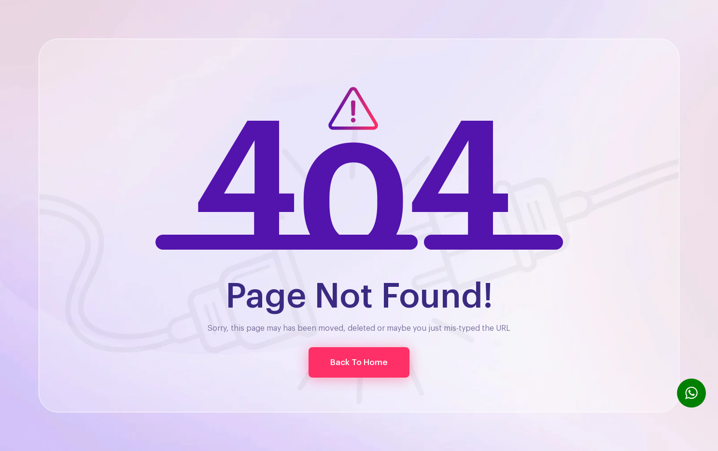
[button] (359, 362)
